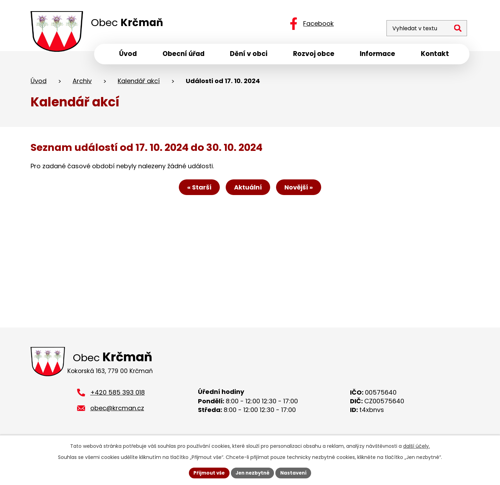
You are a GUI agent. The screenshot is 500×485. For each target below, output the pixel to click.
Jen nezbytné (252, 472)
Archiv (82, 83)
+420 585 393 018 (117, 396)
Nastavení (296, 472)
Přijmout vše (206, 472)
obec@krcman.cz (117, 412)
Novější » (303, 190)
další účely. (416, 445)
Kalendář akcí (139, 83)
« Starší (195, 190)
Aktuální (248, 190)
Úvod (39, 83)
